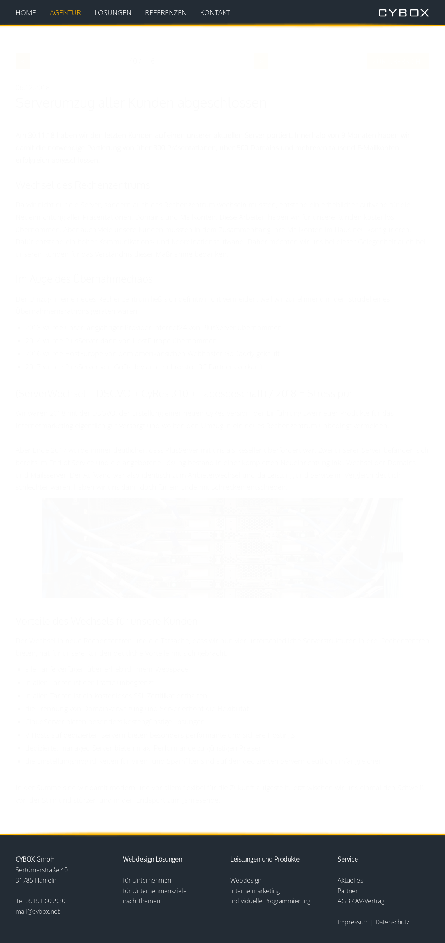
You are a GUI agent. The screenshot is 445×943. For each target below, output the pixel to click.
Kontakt (215, 12)
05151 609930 (45, 901)
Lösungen (113, 12)
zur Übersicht (398, 61)
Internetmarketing (255, 890)
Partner (348, 890)
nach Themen (141, 901)
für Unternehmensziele (155, 890)
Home (26, 12)
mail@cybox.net (38, 911)
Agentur (65, 12)
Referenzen (166, 12)
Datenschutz (392, 922)
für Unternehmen (147, 880)
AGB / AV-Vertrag (361, 901)
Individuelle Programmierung (270, 901)
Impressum (354, 922)
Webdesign (245, 880)
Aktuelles (350, 880)
